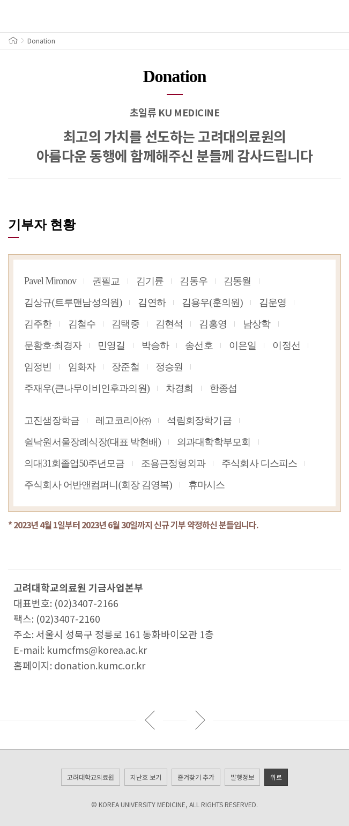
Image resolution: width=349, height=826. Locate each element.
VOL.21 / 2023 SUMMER (301, 16)
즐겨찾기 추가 (195, 776)
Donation (41, 40)
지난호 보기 (145, 776)
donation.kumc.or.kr (99, 665)
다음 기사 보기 (200, 719)
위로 (276, 776)
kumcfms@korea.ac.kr (97, 650)
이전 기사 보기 (149, 719)
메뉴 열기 (16, 16)
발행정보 (242, 776)
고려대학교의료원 (90, 776)
